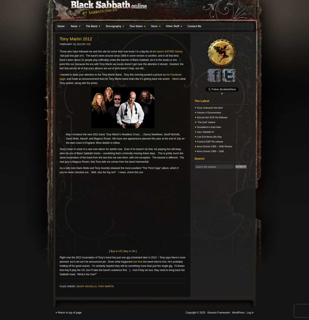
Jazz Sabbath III (205, 132)
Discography (114, 27)
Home (61, 26)
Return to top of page (70, 312)
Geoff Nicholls (86, 286)
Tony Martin (106, 286)
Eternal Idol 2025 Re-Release (212, 117)
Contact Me (194, 26)
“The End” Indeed (206, 122)
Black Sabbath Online (152, 10)
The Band (92, 27)
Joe (88, 44)
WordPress (238, 312)
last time (137, 261)
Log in (250, 312)
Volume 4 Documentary (209, 112)
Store (155, 27)
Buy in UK (129, 251)
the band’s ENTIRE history (167, 51)
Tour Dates (137, 27)
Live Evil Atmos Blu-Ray (209, 136)
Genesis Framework (218, 312)
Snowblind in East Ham (209, 127)
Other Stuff (173, 27)
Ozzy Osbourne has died (210, 107)
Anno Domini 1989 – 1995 (210, 151)
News (75, 27)
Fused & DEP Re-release (210, 141)
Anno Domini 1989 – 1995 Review (214, 146)
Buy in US (116, 251)
